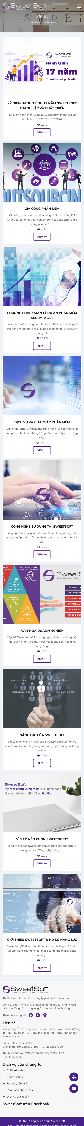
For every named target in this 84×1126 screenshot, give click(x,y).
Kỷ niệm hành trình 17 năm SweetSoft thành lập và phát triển (42, 105)
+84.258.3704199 (27, 1046)
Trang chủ (36, 22)
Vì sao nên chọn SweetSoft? (42, 839)
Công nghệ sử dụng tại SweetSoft (42, 526)
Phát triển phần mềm (20, 1090)
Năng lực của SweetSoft (42, 735)
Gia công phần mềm (42, 209)
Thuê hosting (15, 1077)
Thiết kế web (15, 1070)
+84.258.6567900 (52, 1046)
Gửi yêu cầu (73, 1088)
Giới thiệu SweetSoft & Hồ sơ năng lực (42, 940)
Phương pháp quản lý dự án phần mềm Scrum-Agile (42, 315)
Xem (42, 132)
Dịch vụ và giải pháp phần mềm (42, 422)
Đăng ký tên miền (18, 1083)
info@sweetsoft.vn (22, 1043)
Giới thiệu (50, 22)
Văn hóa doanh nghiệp (42, 631)
